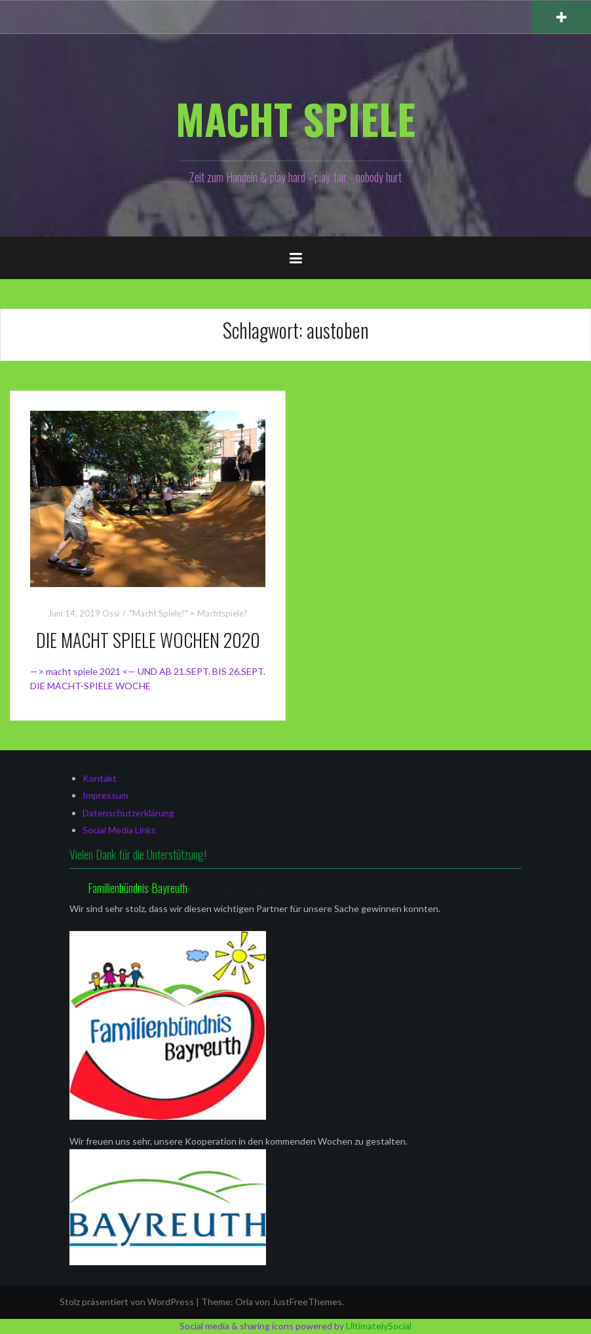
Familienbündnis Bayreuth (139, 887)
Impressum (105, 795)
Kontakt (100, 778)
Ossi (110, 613)
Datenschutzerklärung (128, 812)
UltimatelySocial (378, 1325)
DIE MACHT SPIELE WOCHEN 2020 (148, 639)
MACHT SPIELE (295, 118)
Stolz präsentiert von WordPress (127, 1301)
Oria (244, 1301)
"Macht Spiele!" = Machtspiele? (188, 613)
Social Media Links (119, 829)
